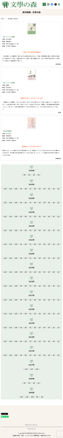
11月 (10, 188)
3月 (29, 175)
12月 (5, 188)
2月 (34, 175)
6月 (35, 188)
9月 (21, 188)
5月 (40, 188)
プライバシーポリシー (31, 425)
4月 (25, 175)
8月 (26, 188)
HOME (2, 18)
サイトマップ (31, 429)
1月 (39, 175)
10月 (16, 188)
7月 (30, 188)
